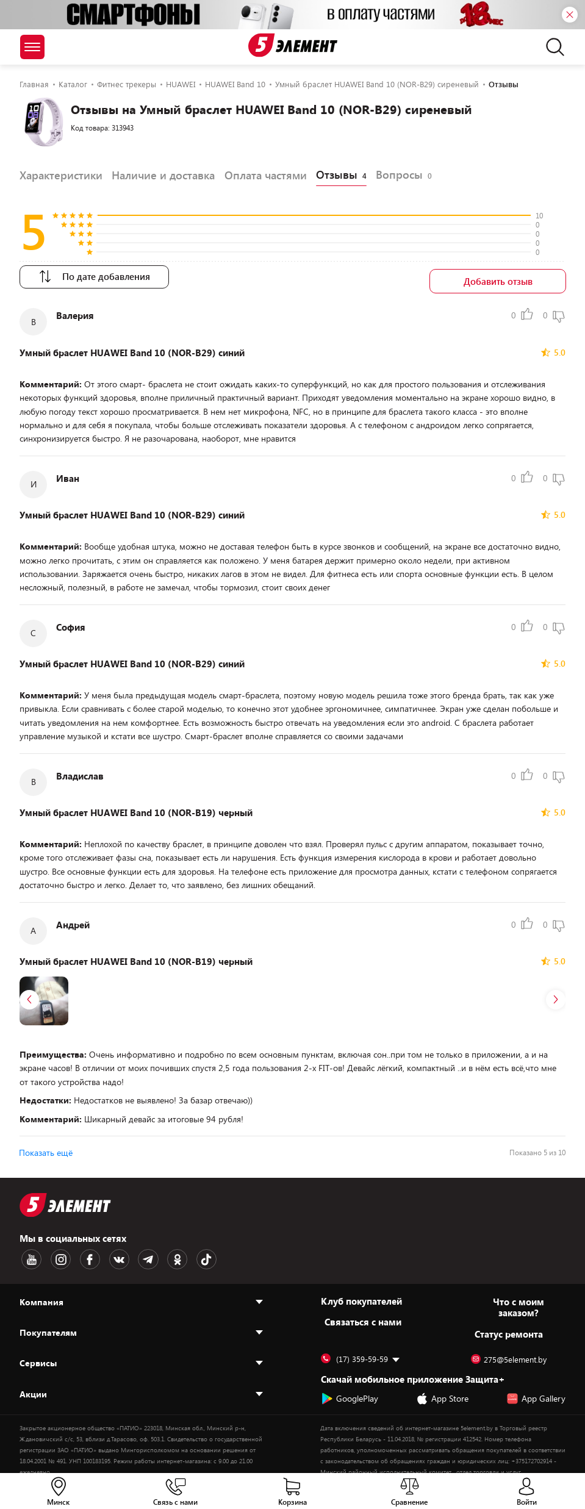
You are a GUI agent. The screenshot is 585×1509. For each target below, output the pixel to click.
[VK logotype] (106, 1254)
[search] (551, 47)
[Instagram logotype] (55, 1254)
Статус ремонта (509, 1327)
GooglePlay (349, 1392)
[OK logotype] (158, 1254)
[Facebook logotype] (81, 1254)
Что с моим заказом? (518, 1300)
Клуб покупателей (361, 1294)
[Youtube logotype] (30, 1254)
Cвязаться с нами (363, 1315)
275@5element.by (509, 1352)
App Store (442, 1392)
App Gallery (535, 1392)
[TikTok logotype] (183, 1254)
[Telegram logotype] (132, 1254)
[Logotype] (292, 45)
